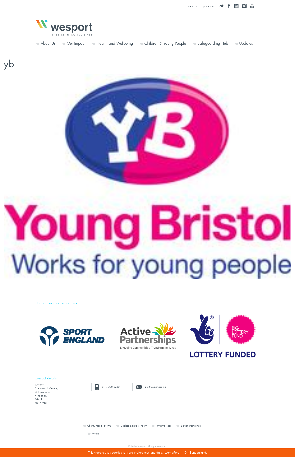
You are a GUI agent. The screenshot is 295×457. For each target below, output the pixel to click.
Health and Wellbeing (115, 43)
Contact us (191, 6)
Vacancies (208, 6)
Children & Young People (165, 43)
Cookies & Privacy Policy (134, 426)
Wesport (66, 27)
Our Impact (76, 43)
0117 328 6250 (110, 387)
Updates (246, 43)
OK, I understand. (195, 452)
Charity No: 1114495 (99, 426)
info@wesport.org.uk (155, 387)
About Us (48, 43)
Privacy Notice (163, 426)
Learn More (172, 452)
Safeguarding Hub (212, 43)
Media (95, 433)
